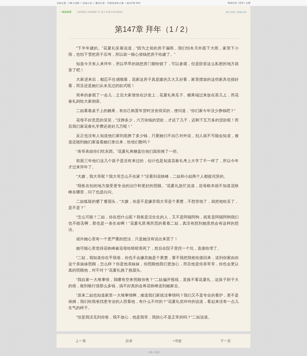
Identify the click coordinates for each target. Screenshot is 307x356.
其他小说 (87, 3)
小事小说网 (73, 3)
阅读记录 (242, 12)
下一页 (225, 341)
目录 (129, 341)
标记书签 (230, 12)
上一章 (80, 341)
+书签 (177, 341)
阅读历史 (232, 3)
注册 (248, 3)
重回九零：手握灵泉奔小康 (109, 3)
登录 (241, 3)
